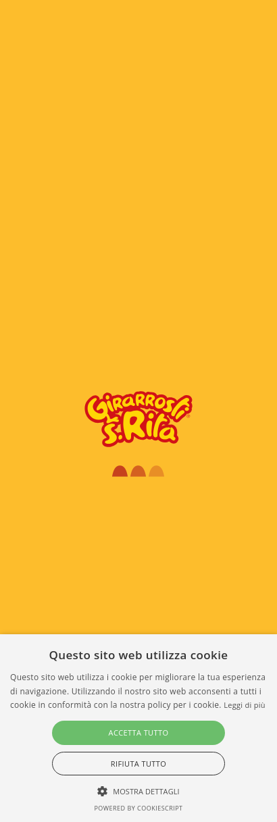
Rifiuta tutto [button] (138, 764)
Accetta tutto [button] (139, 732)
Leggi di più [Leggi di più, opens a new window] (245, 705)
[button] (138, 791)
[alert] (138, 728)
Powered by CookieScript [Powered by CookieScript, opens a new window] (138, 808)
